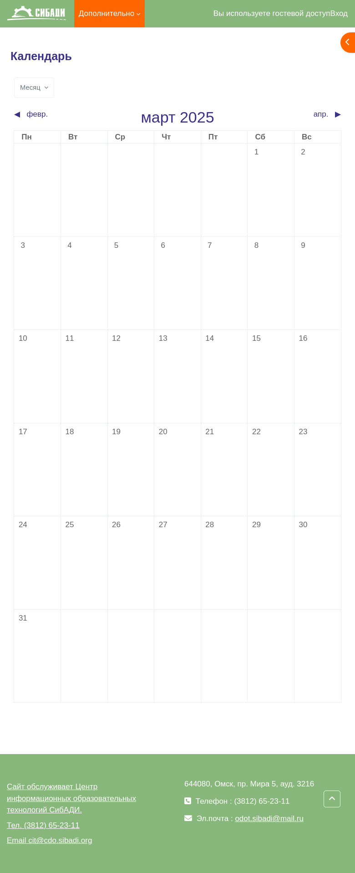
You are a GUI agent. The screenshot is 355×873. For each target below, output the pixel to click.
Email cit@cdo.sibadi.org (49, 840)
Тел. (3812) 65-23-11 (43, 825)
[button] (332, 799)
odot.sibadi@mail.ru (269, 818)
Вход (339, 13)
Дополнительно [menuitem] (106, 13)
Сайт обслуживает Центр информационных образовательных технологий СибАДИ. (71, 798)
